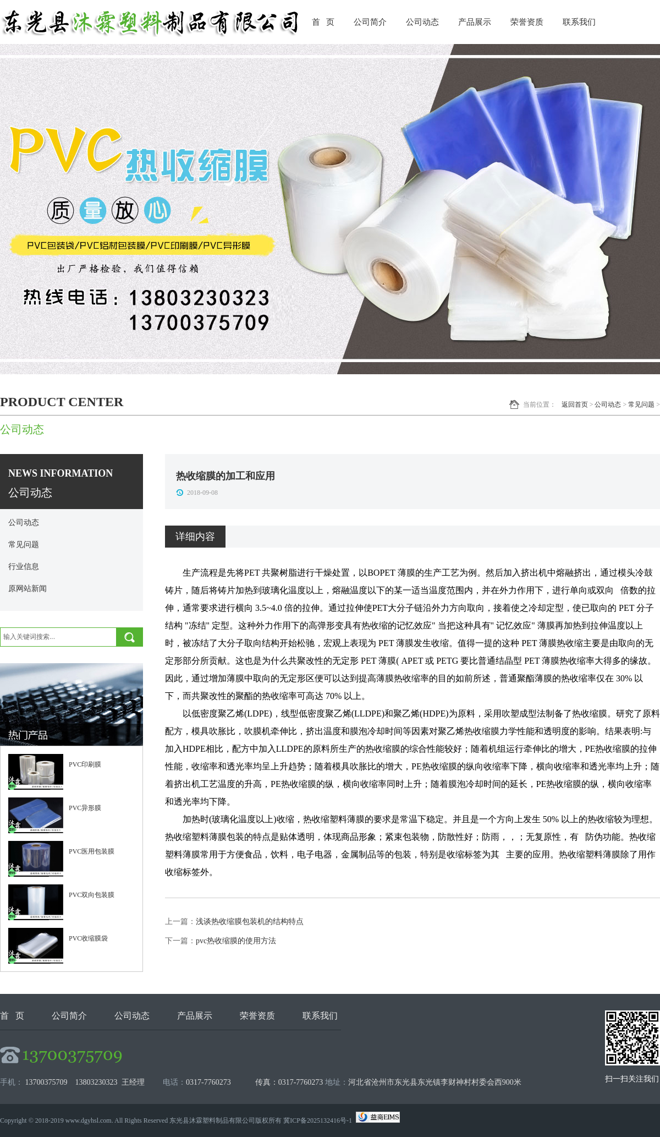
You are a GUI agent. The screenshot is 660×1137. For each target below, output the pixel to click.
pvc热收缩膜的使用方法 (236, 941)
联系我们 (579, 22)
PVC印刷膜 (85, 764)
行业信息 (23, 566)
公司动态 (422, 22)
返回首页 (575, 404)
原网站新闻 (27, 588)
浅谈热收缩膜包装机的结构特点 (250, 921)
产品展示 (474, 22)
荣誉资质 (526, 22)
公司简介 (370, 22)
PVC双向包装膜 (91, 895)
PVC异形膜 (85, 808)
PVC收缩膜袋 (88, 938)
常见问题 (641, 404)
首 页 (323, 22)
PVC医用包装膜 (91, 851)
